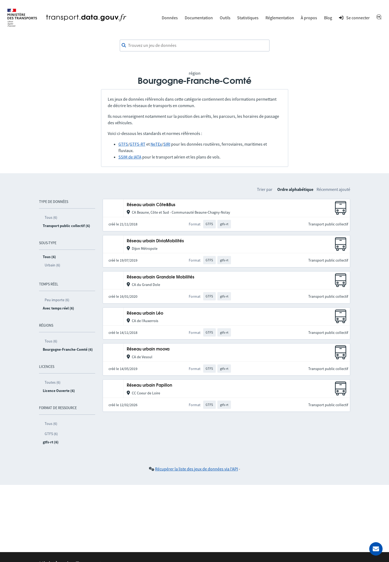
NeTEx (156, 144)
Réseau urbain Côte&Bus (151, 205)
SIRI (166, 144)
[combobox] (194, 45)
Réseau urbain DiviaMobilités (155, 241)
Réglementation (279, 17)
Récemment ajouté (333, 189)
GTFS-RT (137, 144)
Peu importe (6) (57, 299)
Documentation (199, 17)
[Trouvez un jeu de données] (194, 45)
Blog (328, 17)
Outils (225, 17)
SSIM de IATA (129, 157)
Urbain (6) (52, 265)
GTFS (123, 144)
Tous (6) (51, 217)
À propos (309, 17)
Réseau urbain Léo (145, 313)
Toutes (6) (52, 382)
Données (170, 17)
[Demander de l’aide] (376, 549)
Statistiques (248, 17)
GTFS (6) (51, 433)
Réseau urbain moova (148, 349)
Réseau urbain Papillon (149, 385)
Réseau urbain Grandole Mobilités (160, 277)
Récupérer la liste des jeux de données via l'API (196, 469)
